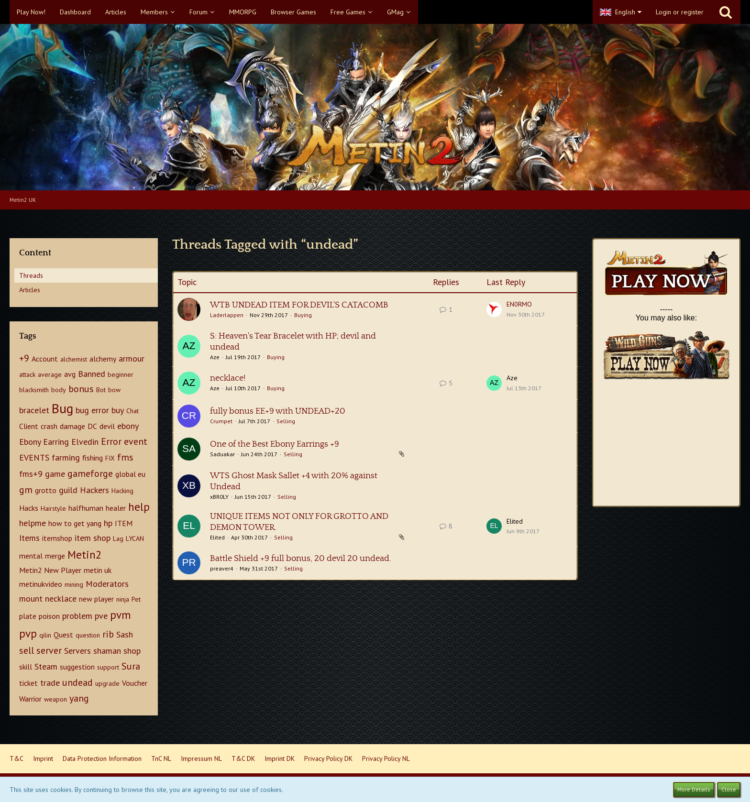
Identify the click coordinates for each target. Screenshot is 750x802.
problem (77, 615)
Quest (63, 634)
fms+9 (31, 473)
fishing (92, 457)
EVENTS (34, 457)
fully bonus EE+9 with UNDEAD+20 (277, 411)
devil (107, 426)
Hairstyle (53, 508)
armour (131, 358)
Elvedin (85, 441)
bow (114, 389)
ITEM (123, 523)
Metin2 (84, 554)
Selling (285, 421)
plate (27, 616)
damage (72, 426)
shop (132, 650)
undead (77, 682)
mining (74, 584)
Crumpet (221, 421)
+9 (24, 358)
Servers (77, 650)
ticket (28, 683)
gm (26, 489)
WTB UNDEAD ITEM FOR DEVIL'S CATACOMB (299, 305)
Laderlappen (226, 315)
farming (66, 457)
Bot (101, 389)
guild (68, 489)
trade (50, 682)
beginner (120, 374)
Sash (124, 634)
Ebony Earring (44, 441)
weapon (55, 699)
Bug (62, 408)
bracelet (34, 410)
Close (728, 789)
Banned (91, 373)
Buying (303, 315)
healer (116, 508)
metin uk (97, 570)
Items (29, 537)
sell (26, 650)
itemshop (57, 538)
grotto (45, 490)
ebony (128, 425)
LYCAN (135, 538)
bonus (81, 389)
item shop (92, 537)
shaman (107, 650)
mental (31, 555)
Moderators (107, 583)
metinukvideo (40, 584)
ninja (122, 599)
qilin (45, 635)
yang (79, 698)
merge (55, 555)
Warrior (30, 698)
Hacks (28, 508)
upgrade (107, 683)
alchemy (102, 358)
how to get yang (74, 523)
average (50, 374)
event (135, 441)
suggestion (77, 666)
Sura (130, 666)
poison (49, 616)
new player (96, 599)
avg (70, 374)
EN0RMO (519, 304)
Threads (31, 275)
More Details (693, 789)
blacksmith (34, 389)
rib (108, 634)
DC (92, 426)
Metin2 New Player (50, 570)
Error (111, 441)
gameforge (90, 473)
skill (25, 666)
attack (27, 374)
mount (31, 598)
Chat (132, 410)
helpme (32, 522)
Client (28, 426)
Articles (29, 290)
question (88, 635)
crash (49, 426)
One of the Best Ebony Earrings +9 (274, 444)
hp (108, 522)
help (139, 507)
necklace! (227, 378)
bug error (92, 410)
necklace (61, 598)
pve (101, 615)
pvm (120, 615)
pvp (28, 633)
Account (45, 358)
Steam (45, 666)
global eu (130, 474)
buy (117, 410)
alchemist (73, 359)
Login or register (680, 12)
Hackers (94, 489)
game (55, 473)
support (108, 667)
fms (125, 457)
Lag (118, 538)
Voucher (134, 683)
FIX (110, 458)
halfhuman (85, 508)
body (58, 389)
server (49, 650)
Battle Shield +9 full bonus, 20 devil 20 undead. (300, 558)
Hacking (122, 490)
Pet (136, 599)
